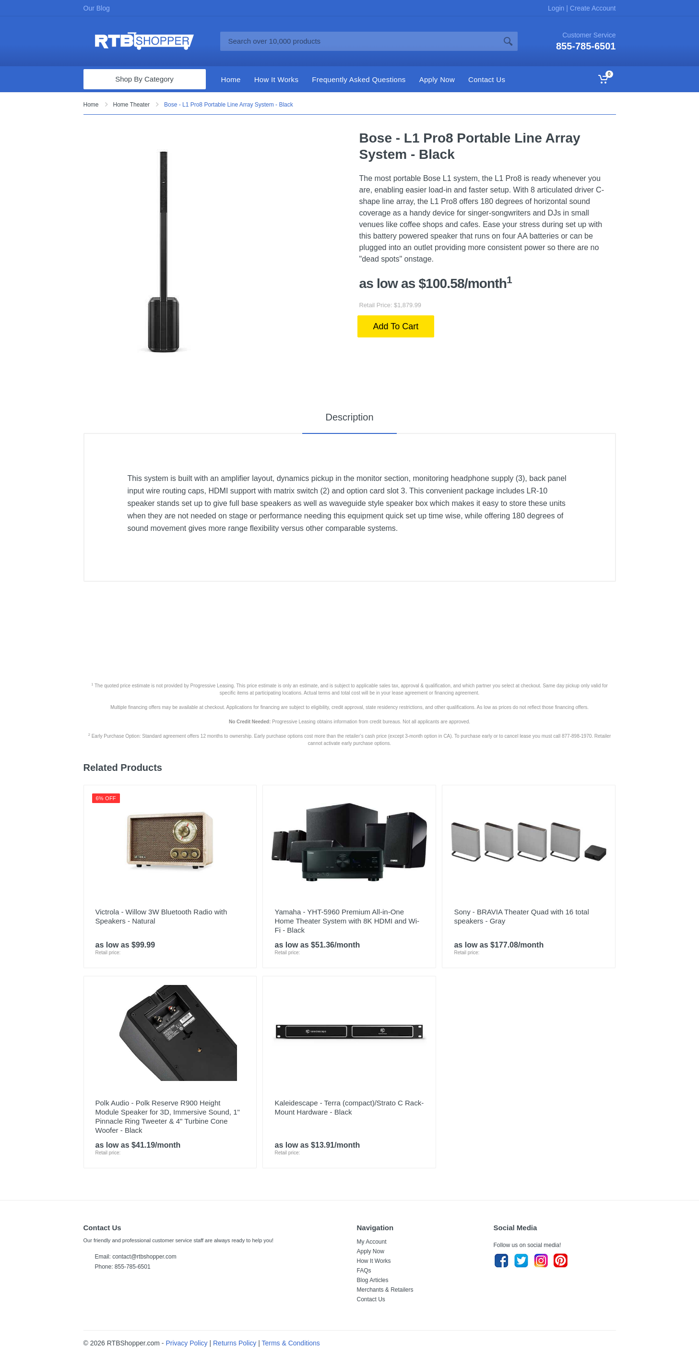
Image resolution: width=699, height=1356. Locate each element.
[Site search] (359, 41)
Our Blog (96, 8)
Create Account (592, 8)
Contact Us (371, 1299)
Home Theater (131, 104)
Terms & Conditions (290, 1343)
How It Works (374, 1261)
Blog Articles (373, 1280)
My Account (372, 1241)
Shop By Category (144, 79)
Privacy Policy (186, 1343)
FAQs (364, 1270)
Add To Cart (396, 326)
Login (557, 8)
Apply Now (370, 1251)
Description (349, 417)
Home (91, 104)
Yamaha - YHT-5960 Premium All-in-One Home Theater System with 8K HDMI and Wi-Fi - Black (346, 921)
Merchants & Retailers (385, 1289)
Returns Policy (234, 1343)
